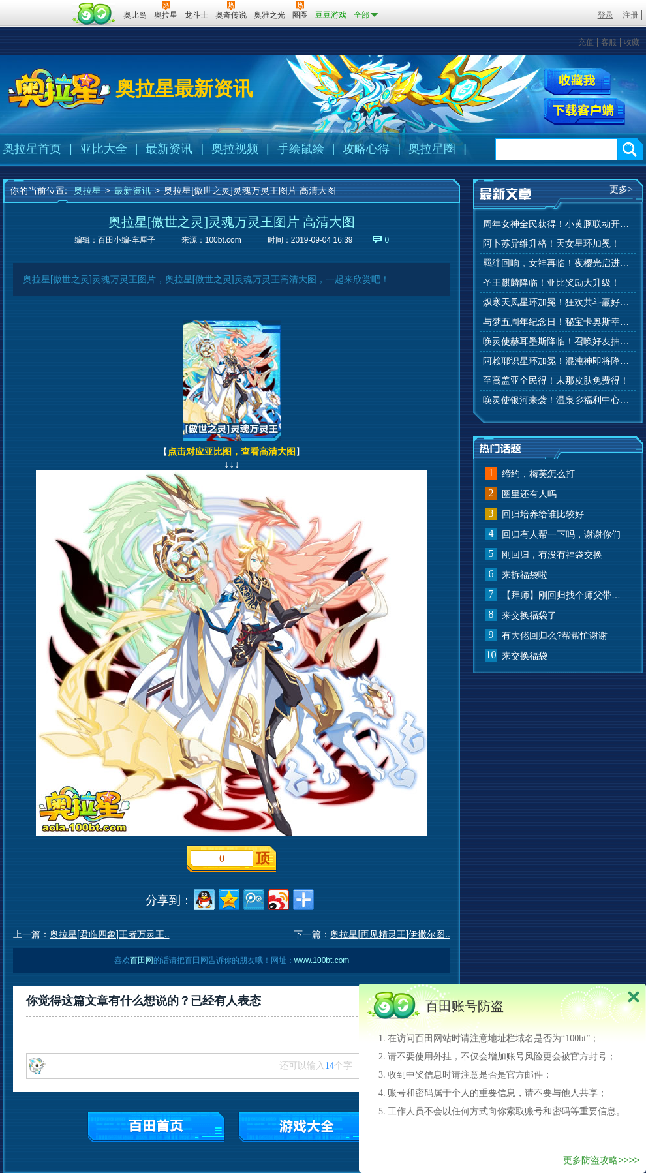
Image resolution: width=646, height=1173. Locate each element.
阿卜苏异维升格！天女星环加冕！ (551, 244)
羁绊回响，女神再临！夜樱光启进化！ (558, 263)
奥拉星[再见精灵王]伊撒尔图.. (390, 934)
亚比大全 (103, 148)
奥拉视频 (234, 148)
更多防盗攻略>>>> (601, 1160)
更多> (621, 189)
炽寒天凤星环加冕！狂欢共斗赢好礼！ (558, 302)
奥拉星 (87, 190)
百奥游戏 (36, 6)
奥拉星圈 (431, 148)
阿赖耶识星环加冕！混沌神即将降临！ (558, 361)
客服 (609, 42)
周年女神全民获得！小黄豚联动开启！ (558, 224)
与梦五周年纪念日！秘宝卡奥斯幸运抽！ (558, 322)
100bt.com (223, 240)
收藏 (631, 42)
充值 (586, 42)
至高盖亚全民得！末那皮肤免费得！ (556, 381)
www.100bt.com (322, 960)
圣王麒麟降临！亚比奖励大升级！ (551, 283)
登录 (605, 15)
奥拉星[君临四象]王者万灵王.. (110, 934)
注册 (630, 15)
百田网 (94, 13)
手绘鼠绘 (300, 148)
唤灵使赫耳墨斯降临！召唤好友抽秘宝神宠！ (558, 341)
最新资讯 (169, 148)
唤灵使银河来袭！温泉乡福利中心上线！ (558, 400)
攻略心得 (366, 148)
